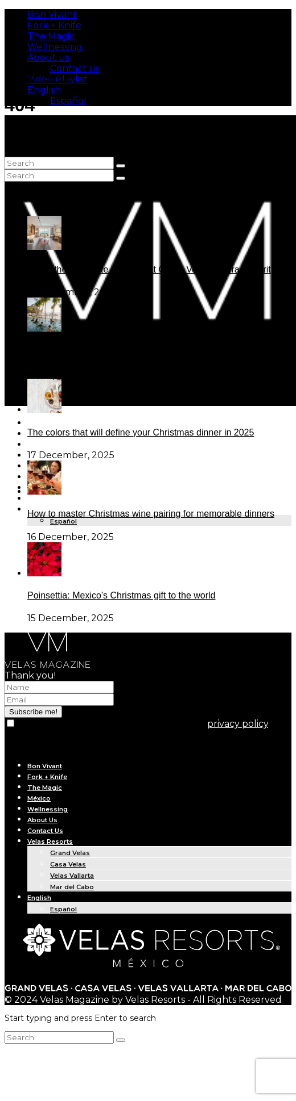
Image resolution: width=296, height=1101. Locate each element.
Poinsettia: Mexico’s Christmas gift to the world (121, 595)
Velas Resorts (50, 841)
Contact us (75, 68)
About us (48, 57)
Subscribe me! (33, 712)
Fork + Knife (54, 25)
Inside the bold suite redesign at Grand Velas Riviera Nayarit (149, 269)
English (44, 90)
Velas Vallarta (72, 876)
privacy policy (237, 723)
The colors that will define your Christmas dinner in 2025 (140, 432)
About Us (42, 499)
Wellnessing (55, 46)
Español (68, 100)
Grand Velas (70, 853)
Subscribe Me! (38, 77)
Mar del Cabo (72, 887)
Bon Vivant (52, 14)
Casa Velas (68, 864)
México (39, 798)
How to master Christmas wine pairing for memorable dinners (150, 513)
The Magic (51, 36)
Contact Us (45, 831)
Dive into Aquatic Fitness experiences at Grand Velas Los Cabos (157, 350)
